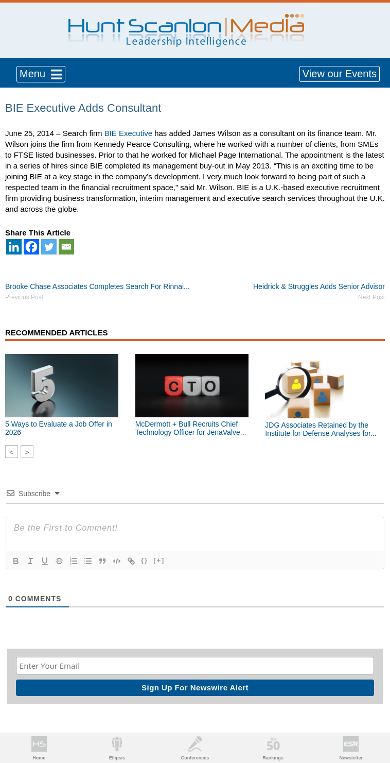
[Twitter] (49, 247)
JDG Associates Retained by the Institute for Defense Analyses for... (320, 429)
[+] (159, 560)
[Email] (66, 247)
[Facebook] (31, 247)
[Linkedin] (14, 247)
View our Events (340, 73)
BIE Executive (128, 133)
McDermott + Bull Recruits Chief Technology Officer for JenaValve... (190, 428)
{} (144, 560)
